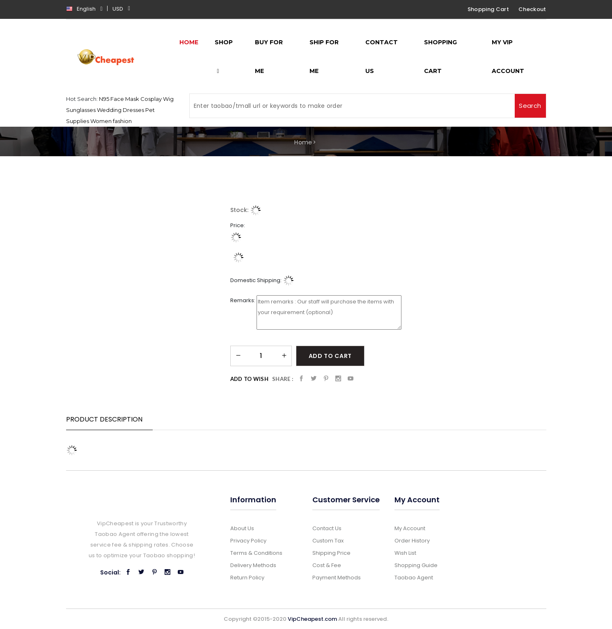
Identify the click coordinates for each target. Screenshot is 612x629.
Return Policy (247, 577)
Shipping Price (331, 553)
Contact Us (381, 57)
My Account (409, 528)
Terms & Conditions (256, 553)
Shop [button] (224, 56)
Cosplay (151, 99)
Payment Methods (336, 577)
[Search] (352, 106)
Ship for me (324, 57)
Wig (168, 99)
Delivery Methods (253, 565)
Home (303, 142)
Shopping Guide (416, 565)
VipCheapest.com (312, 619)
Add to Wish (249, 379)
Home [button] (188, 42)
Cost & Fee (326, 565)
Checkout (532, 9)
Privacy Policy (248, 541)
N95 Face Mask (119, 99)
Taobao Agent (413, 577)
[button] (123, 10)
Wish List (405, 553)
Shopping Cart (488, 9)
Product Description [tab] (104, 419)
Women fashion (111, 121)
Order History (412, 541)
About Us (242, 528)
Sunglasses (81, 110)
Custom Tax (328, 541)
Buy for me (269, 57)
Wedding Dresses (120, 110)
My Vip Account (508, 57)
